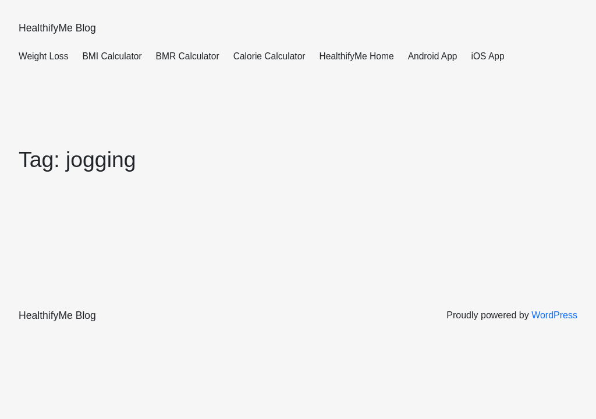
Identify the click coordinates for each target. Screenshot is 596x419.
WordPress (554, 315)
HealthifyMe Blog (57, 28)
